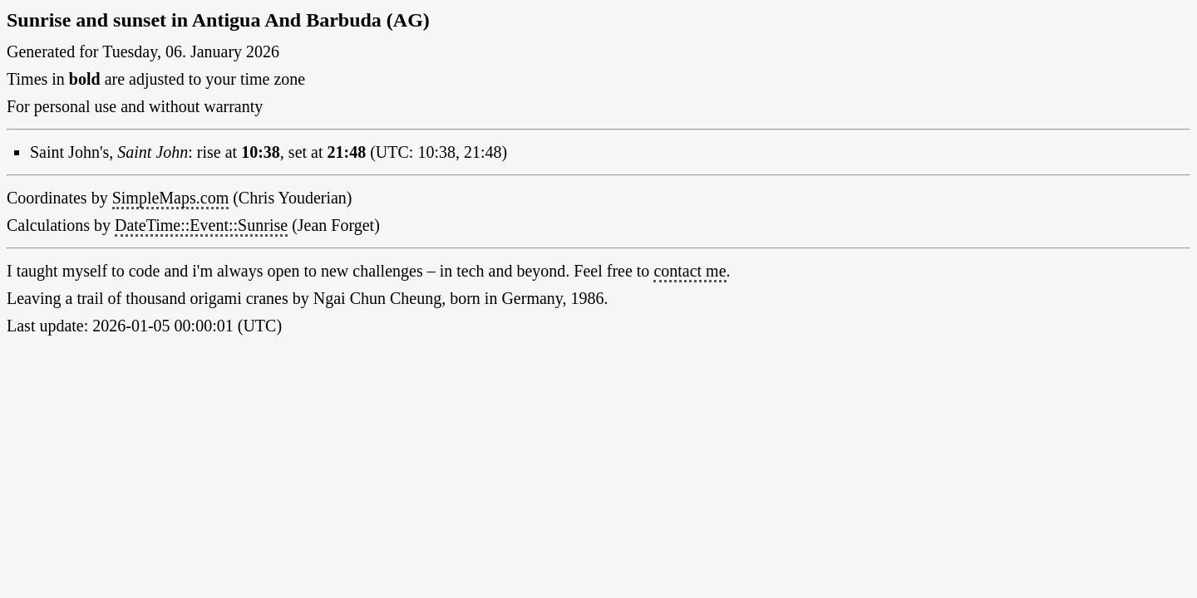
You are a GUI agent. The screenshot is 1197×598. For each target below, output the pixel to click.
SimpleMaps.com (170, 198)
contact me (689, 271)
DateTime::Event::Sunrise (201, 225)
